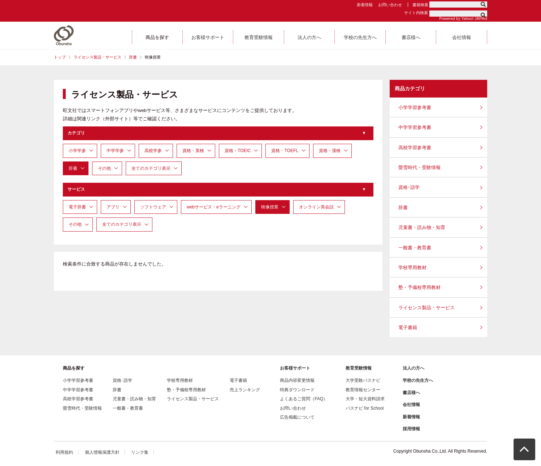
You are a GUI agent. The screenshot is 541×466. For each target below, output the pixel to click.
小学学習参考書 (414, 107)
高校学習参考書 (414, 147)
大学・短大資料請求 (365, 398)
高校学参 (153, 150)
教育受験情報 (359, 368)
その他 (104, 168)
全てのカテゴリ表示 (150, 168)
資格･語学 (409, 187)
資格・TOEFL (284, 150)
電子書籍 (407, 327)
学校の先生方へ (418, 380)
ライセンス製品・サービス (97, 57)
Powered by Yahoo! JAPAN (463, 18)
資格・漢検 (330, 150)
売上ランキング (245, 389)
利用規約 (64, 452)
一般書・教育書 (414, 247)
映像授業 (269, 207)
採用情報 (411, 428)
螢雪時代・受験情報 (419, 167)
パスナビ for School (365, 408)
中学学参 (115, 150)
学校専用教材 (412, 267)
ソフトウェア (153, 207)
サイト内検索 (416, 12)
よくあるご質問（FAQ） (304, 398)
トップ (60, 57)
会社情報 (411, 404)
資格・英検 (193, 150)
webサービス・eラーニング (214, 207)
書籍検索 (420, 5)
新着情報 (365, 5)
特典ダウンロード (297, 389)
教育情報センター (363, 389)
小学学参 (77, 150)
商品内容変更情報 (297, 380)
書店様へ (411, 392)
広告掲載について (297, 417)
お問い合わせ (390, 5)
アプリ (113, 207)
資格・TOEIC (238, 150)
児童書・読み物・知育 (421, 227)
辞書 (133, 57)
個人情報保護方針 (102, 452)
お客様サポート (295, 368)
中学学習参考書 (414, 127)
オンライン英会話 (316, 207)
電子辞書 (77, 207)
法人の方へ (413, 368)
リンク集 (139, 452)
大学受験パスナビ (363, 380)
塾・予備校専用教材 (419, 287)
